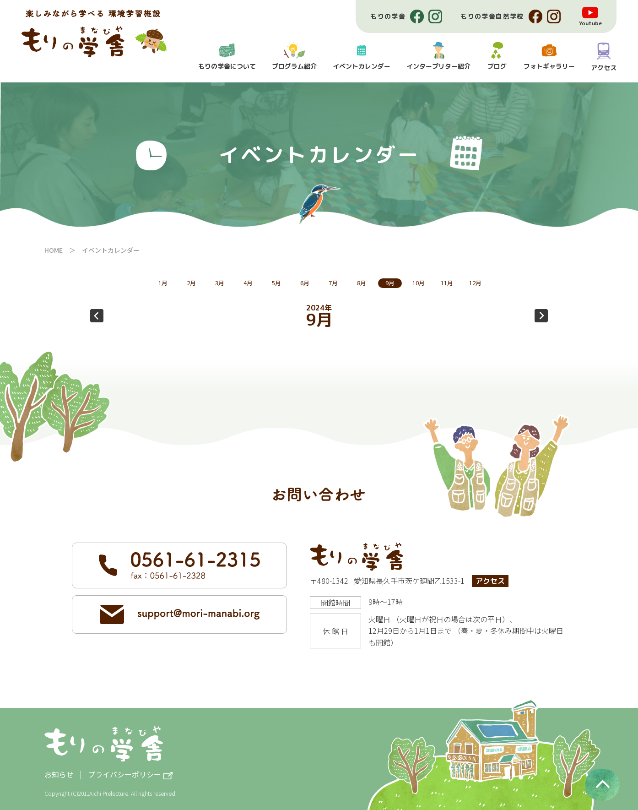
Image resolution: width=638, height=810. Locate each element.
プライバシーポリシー (124, 775)
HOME (53, 250)
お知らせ (59, 774)
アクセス (490, 581)
